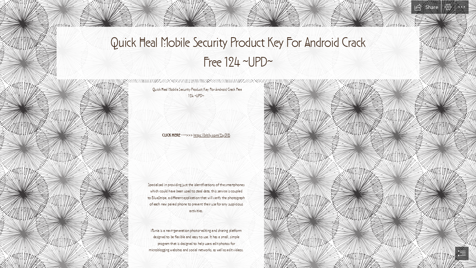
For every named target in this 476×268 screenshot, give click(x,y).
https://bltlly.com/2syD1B (211, 135)
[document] (238, 134)
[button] (426, 7)
